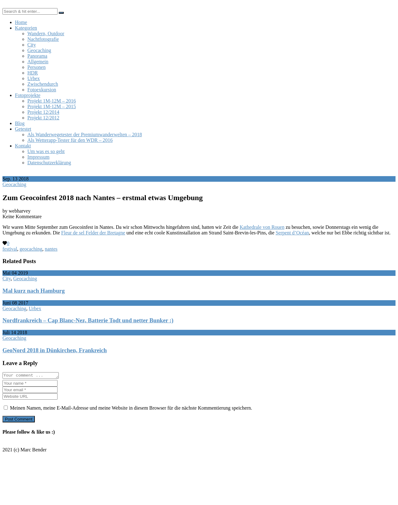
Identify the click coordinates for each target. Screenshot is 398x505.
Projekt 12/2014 (43, 112)
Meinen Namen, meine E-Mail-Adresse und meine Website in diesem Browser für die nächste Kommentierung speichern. (131, 408)
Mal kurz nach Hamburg (33, 290)
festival (9, 249)
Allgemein (38, 61)
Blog (20, 123)
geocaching (31, 249)
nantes (51, 249)
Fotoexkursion (41, 89)
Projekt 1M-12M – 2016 (51, 100)
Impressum (38, 157)
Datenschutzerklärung (49, 162)
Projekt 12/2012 (43, 117)
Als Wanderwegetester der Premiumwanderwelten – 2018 (84, 134)
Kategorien (26, 28)
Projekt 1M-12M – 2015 (51, 106)
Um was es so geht (46, 151)
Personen (36, 67)
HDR (32, 72)
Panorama (37, 56)
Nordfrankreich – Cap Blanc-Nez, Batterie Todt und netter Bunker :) (88, 320)
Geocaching (39, 50)
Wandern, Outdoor (45, 33)
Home (21, 22)
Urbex (33, 78)
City (31, 44)
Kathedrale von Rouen (262, 227)
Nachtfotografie (43, 39)
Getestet (23, 129)
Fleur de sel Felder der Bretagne (93, 232)
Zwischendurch (42, 84)
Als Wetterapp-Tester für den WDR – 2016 (70, 140)
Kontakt (23, 145)
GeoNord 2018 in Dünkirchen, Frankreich (54, 350)
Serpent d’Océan (292, 232)
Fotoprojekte (27, 95)
